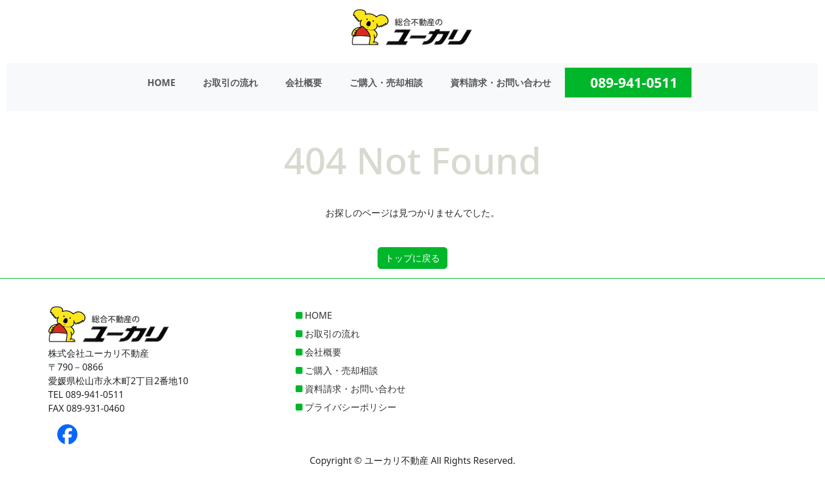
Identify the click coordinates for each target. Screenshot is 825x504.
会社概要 (303, 82)
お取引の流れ (230, 82)
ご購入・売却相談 (386, 82)
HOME (161, 82)
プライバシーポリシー (350, 407)
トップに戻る (412, 258)
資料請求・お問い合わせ (500, 82)
